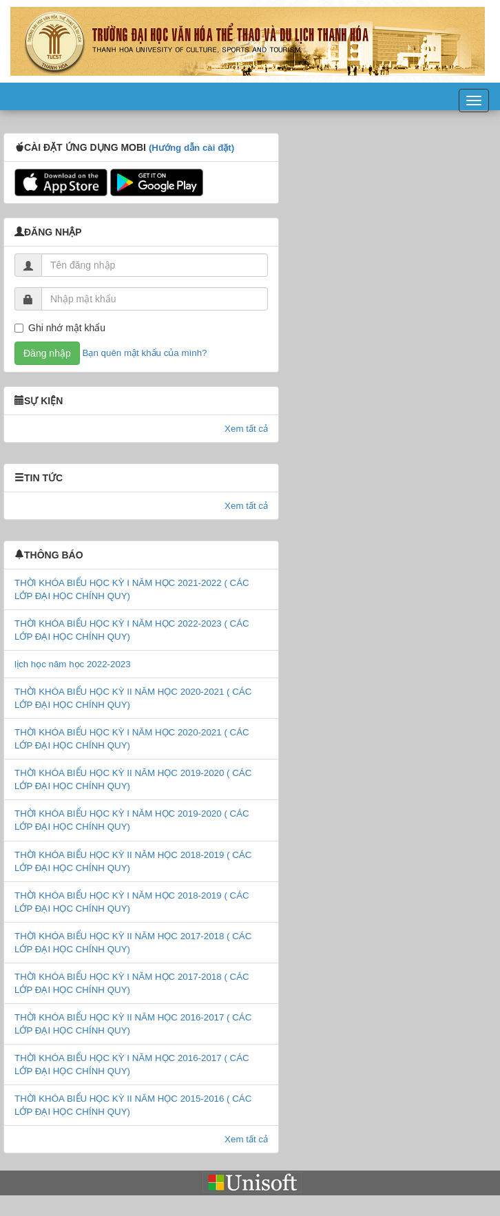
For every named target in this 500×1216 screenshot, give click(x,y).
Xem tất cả (246, 428)
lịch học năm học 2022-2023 (72, 664)
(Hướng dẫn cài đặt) (191, 148)
